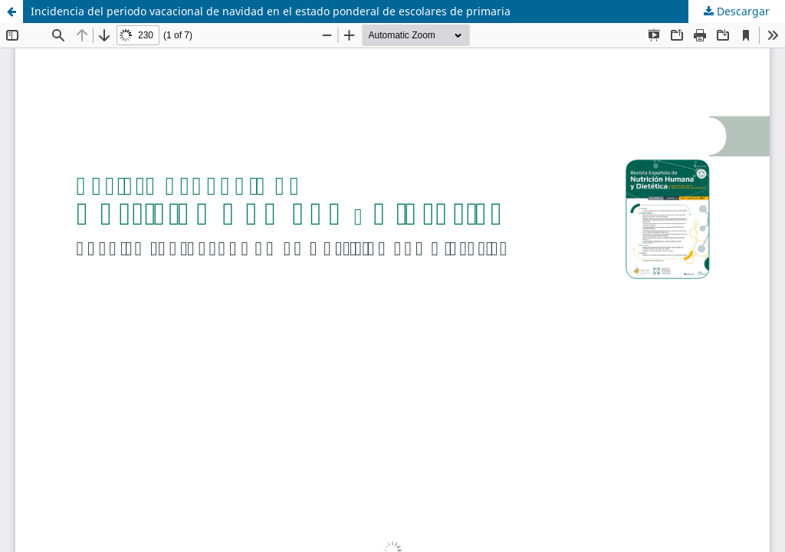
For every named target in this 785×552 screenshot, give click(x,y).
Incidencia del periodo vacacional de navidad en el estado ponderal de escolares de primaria (271, 11)
